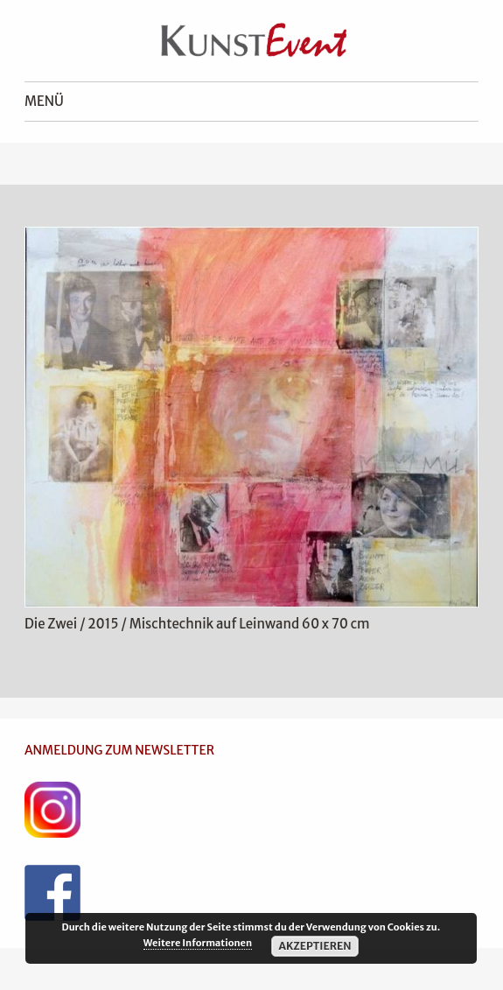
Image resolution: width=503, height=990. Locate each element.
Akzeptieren (314, 945)
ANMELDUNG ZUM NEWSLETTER (119, 750)
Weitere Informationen (197, 943)
